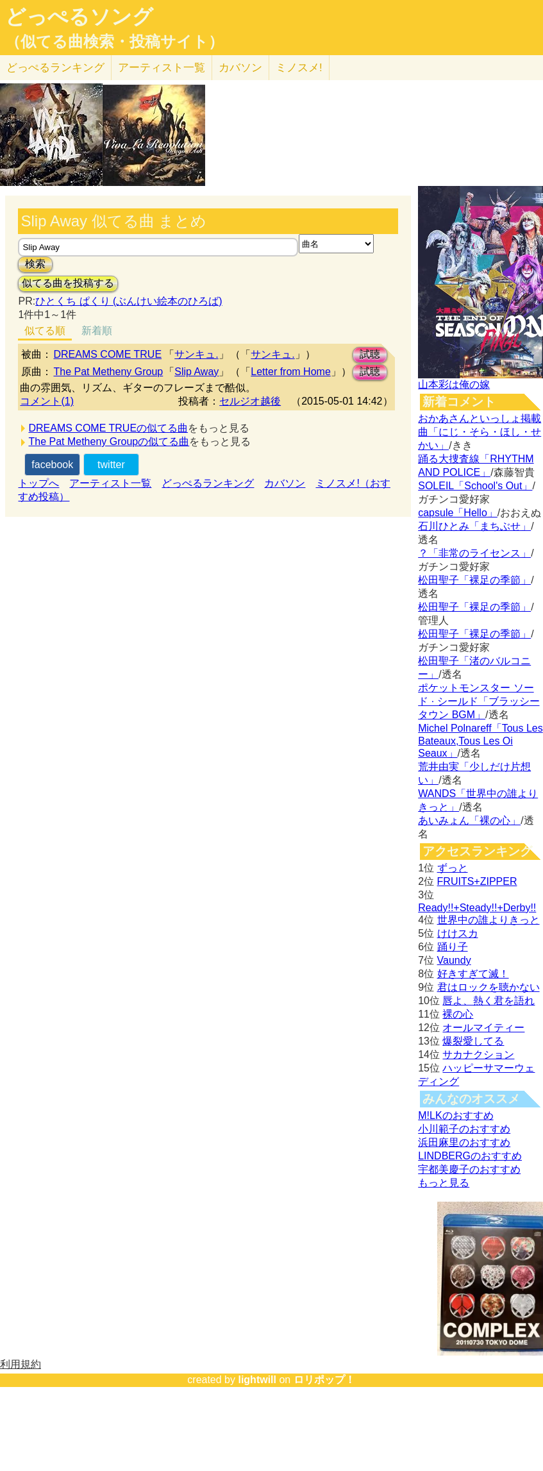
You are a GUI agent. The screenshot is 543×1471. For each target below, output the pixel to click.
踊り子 (452, 946)
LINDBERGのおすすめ (470, 1155)
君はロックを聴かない (488, 987)
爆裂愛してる (473, 1041)
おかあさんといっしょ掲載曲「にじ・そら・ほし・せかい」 (479, 432)
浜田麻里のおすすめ (464, 1142)
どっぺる (55, 68)
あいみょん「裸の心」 (469, 820)
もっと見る (443, 1182)
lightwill (257, 1379)
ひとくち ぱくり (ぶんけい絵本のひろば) (128, 301)
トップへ (38, 483)
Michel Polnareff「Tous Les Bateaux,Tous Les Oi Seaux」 (480, 741)
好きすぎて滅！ (473, 973)
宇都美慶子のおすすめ (469, 1169)
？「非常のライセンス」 (474, 553)
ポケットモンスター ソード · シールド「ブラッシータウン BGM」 (478, 701)
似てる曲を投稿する (68, 283)
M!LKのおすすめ (455, 1115)
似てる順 (44, 330)
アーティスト (161, 68)
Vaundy (454, 960)
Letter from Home (290, 371)
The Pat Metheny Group (108, 371)
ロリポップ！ (324, 1379)
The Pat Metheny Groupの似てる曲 (108, 441)
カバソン (240, 68)
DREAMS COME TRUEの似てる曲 (108, 428)
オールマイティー (483, 1027)
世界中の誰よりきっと (488, 919)
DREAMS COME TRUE (107, 354)
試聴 (370, 354)
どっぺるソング (79, 16)
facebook (52, 464)
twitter (111, 464)
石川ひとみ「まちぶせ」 (474, 526)
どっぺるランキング (208, 483)
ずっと (452, 867)
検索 (35, 263)
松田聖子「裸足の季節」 (474, 580)
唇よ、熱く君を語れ (488, 1000)
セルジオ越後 (250, 401)
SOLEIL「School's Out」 (475, 485)
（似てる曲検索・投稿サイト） (114, 41)
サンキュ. (196, 354)
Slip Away (196, 371)
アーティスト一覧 (110, 483)
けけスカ (457, 933)
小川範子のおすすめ (464, 1128)
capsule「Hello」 (457, 512)
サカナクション (478, 1054)
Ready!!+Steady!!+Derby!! (477, 907)
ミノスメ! (299, 68)
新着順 (96, 330)
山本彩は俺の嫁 (454, 384)
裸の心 (457, 1014)
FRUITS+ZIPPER (477, 881)
